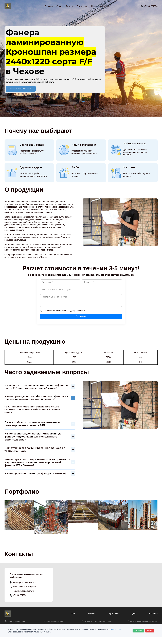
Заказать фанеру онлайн (20, 89)
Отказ (149, 631)
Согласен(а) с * (63, 310)
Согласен (138, 631)
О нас (59, 6)
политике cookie (114, 629)
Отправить (81, 316)
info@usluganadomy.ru (23, 591)
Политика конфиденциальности (96, 621)
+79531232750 (150, 6)
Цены (93, 6)
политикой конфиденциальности (69, 311)
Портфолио (82, 6)
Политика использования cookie (143, 621)
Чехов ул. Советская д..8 (24, 582)
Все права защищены (15, 621)
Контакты (104, 6)
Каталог (91, 613)
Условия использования (54, 621)
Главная (49, 6)
